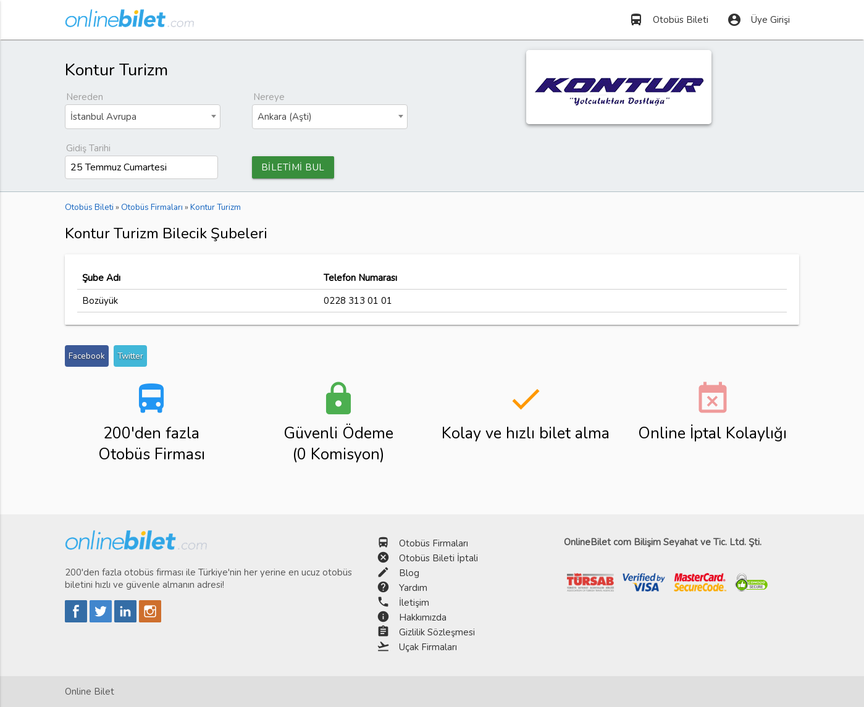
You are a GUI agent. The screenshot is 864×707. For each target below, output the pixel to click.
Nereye (269, 97)
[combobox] (142, 116)
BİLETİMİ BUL (293, 167)
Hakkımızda (423, 617)
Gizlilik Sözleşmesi (437, 632)
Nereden (84, 97)
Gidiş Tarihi (88, 148)
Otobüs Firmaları (433, 543)
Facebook (87, 356)
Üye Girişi (758, 20)
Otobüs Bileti (668, 20)
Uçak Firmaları (428, 647)
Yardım (413, 588)
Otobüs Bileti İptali (438, 558)
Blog (409, 573)
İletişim (414, 602)
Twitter (130, 356)
